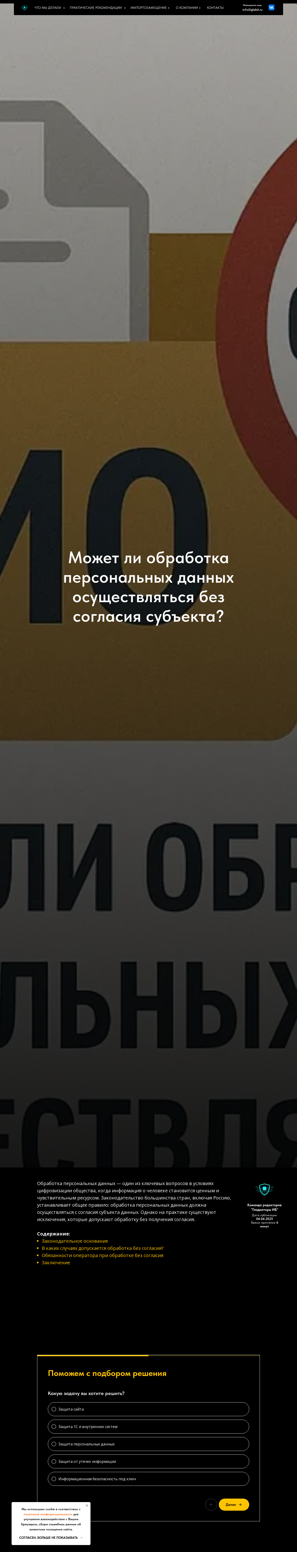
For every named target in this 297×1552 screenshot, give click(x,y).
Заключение (56, 1262)
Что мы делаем (48, 8)
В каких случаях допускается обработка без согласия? (102, 1248)
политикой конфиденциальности (48, 1514)
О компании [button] (187, 8)
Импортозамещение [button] (149, 8)
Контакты (215, 8)
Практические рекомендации (96, 8)
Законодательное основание (75, 1241)
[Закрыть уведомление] (87, 1505)
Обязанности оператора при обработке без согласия (102, 1255)
